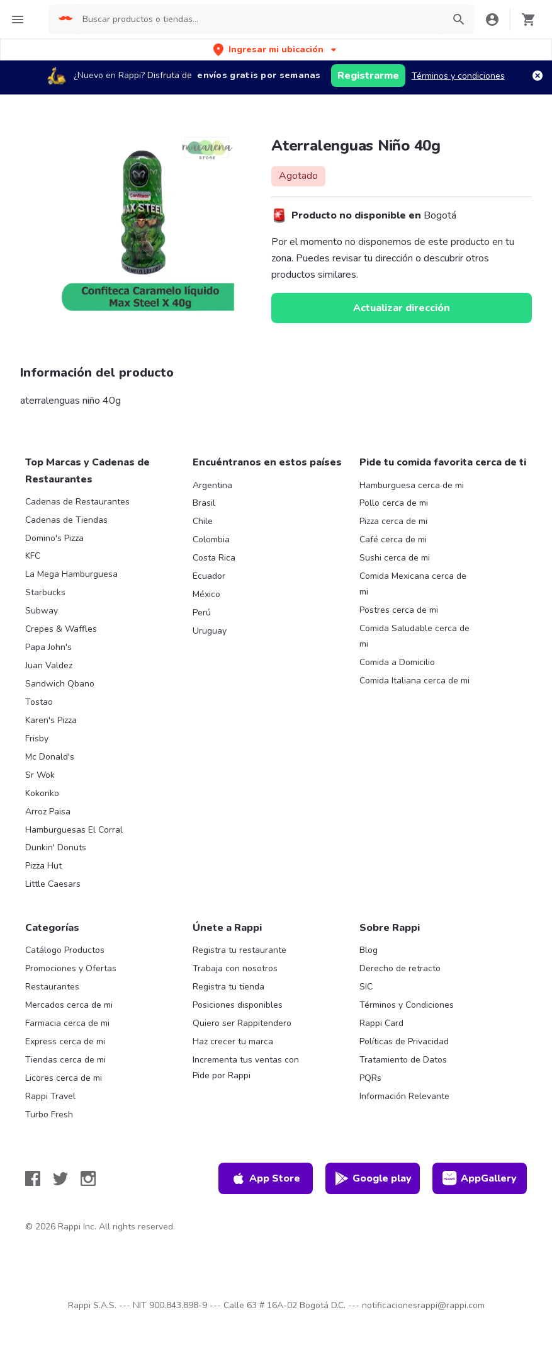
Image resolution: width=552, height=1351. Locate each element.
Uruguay (210, 631)
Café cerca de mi (393, 539)
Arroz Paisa (47, 812)
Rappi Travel (50, 1096)
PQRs (370, 1078)
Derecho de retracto (400, 968)
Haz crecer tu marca (233, 1041)
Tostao (39, 702)
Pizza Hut (43, 866)
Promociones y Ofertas (70, 968)
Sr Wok (40, 775)
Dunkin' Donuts (55, 847)
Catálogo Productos (64, 950)
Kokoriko (42, 793)
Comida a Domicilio (397, 662)
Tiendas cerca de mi (65, 1060)
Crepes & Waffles (61, 629)
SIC (366, 987)
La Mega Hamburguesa (71, 574)
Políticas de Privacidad (404, 1041)
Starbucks (45, 592)
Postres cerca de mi (398, 610)
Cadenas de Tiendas (66, 520)
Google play (373, 1178)
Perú (202, 612)
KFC (32, 556)
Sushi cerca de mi (394, 558)
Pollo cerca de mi (393, 503)
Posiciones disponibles (238, 1005)
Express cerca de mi (65, 1041)
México (206, 594)
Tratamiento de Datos (403, 1060)
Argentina (212, 485)
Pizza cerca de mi (393, 521)
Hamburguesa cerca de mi (411, 485)
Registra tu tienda (228, 987)
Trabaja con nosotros (235, 968)
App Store (265, 1178)
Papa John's (48, 647)
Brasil (204, 503)
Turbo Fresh (49, 1114)
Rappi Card (381, 1023)
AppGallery (479, 1178)
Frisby (36, 738)
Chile (203, 521)
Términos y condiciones (458, 76)
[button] (276, 49)
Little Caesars (53, 884)
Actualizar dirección (401, 308)
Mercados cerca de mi (69, 1005)
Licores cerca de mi (63, 1078)
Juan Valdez (48, 665)
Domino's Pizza (54, 538)
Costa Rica (214, 558)
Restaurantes (52, 987)
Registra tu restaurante (239, 950)
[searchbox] (258, 19)
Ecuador (209, 576)
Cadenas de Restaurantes (77, 502)
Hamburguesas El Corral (74, 830)
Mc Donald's (49, 757)
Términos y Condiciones (406, 1005)
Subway (41, 611)
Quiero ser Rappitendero (242, 1023)
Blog (368, 950)
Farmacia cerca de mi (67, 1023)
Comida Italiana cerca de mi (414, 681)
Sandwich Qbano (59, 684)
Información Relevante (404, 1096)
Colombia (211, 539)
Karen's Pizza (51, 720)
